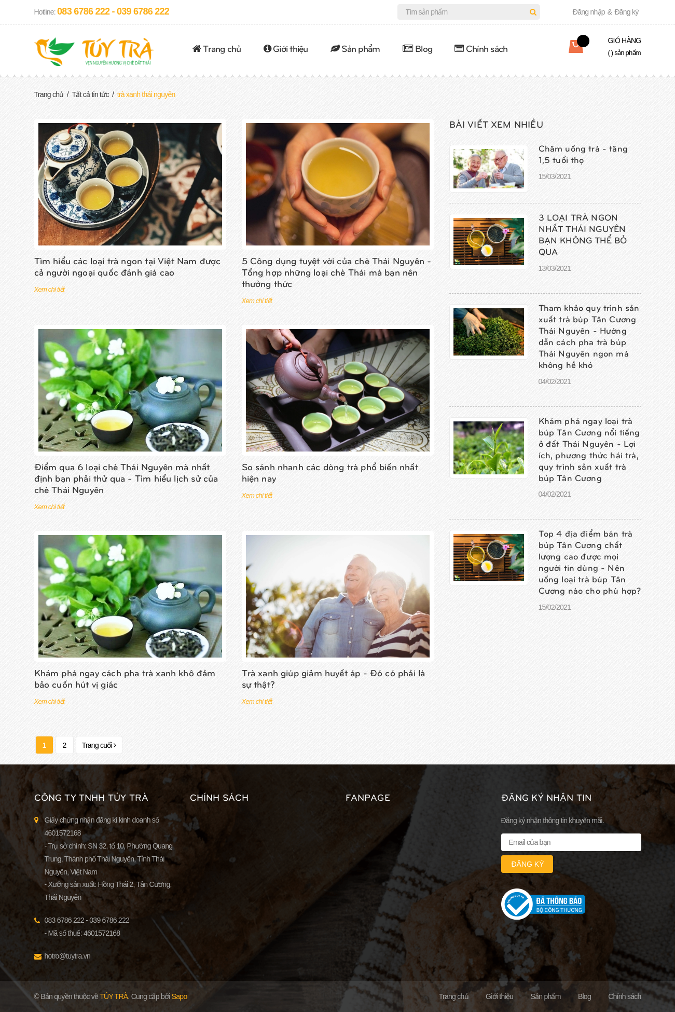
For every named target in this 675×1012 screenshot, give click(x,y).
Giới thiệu (286, 48)
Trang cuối (99, 745)
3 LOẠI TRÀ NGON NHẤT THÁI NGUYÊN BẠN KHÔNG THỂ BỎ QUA (583, 234)
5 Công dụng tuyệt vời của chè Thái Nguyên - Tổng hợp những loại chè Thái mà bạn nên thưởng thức (337, 271)
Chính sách (480, 48)
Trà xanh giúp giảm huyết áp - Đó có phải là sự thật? (333, 678)
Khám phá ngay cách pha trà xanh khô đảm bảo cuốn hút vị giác (125, 678)
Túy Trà (114, 996)
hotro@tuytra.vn (68, 956)
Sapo (179, 996)
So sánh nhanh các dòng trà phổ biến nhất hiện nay (330, 472)
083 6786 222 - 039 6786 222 (113, 11)
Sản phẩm (355, 48)
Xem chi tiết (49, 289)
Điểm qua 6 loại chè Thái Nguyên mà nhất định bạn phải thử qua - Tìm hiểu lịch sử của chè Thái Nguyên (126, 477)
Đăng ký (626, 12)
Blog (418, 48)
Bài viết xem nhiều (496, 124)
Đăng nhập (589, 12)
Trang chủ (216, 48)
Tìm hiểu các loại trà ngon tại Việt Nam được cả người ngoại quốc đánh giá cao (127, 266)
